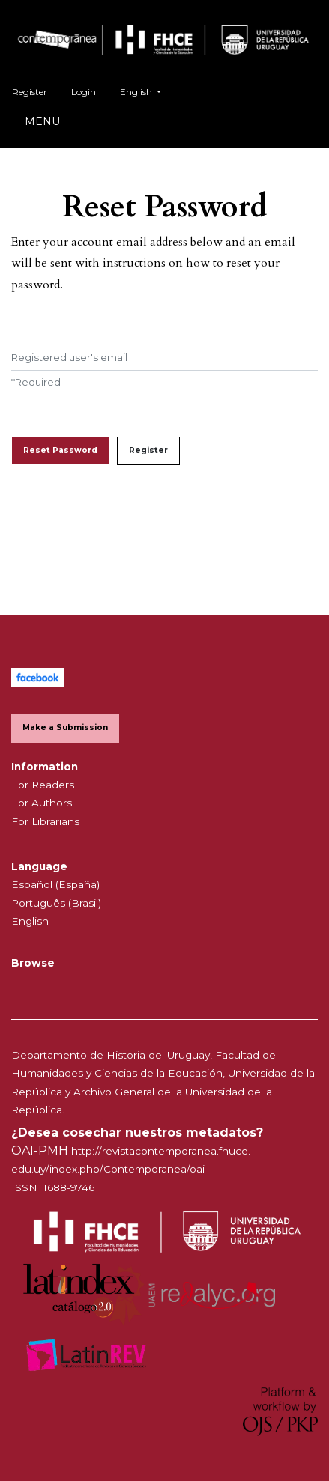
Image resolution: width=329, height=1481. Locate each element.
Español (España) (55, 884)
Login (83, 91)
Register (29, 91)
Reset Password (60, 450)
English (146, 90)
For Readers (42, 785)
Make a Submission (65, 727)
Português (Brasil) (56, 903)
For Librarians (45, 821)
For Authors (41, 803)
